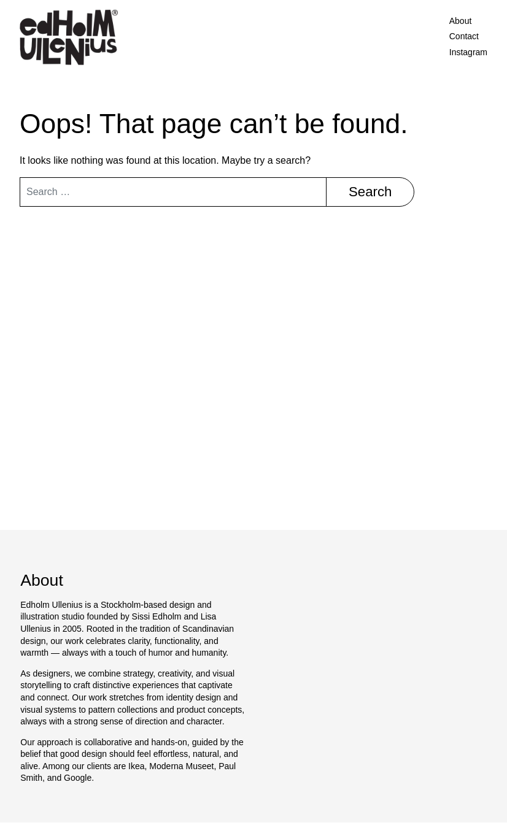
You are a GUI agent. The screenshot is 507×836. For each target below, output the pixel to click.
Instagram (468, 52)
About (460, 21)
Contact (464, 36)
